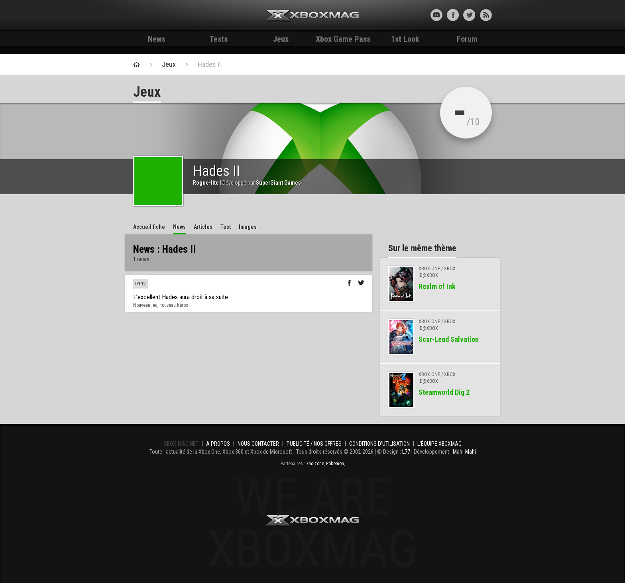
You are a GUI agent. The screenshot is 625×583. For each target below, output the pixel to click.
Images (248, 227)
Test (225, 227)
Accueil (149, 227)
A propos (218, 444)
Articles (203, 227)
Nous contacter (258, 444)
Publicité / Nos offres (314, 444)
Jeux (281, 39)
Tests (219, 39)
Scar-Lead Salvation (449, 339)
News (156, 39)
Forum (467, 39)
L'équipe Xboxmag (439, 444)
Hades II (209, 64)
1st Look (405, 39)
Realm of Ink (437, 286)
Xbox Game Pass (343, 39)
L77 (406, 451)
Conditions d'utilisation (379, 444)
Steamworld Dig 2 (444, 392)
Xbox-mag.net (313, 16)
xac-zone (315, 463)
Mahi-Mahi (464, 451)
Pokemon (335, 463)
